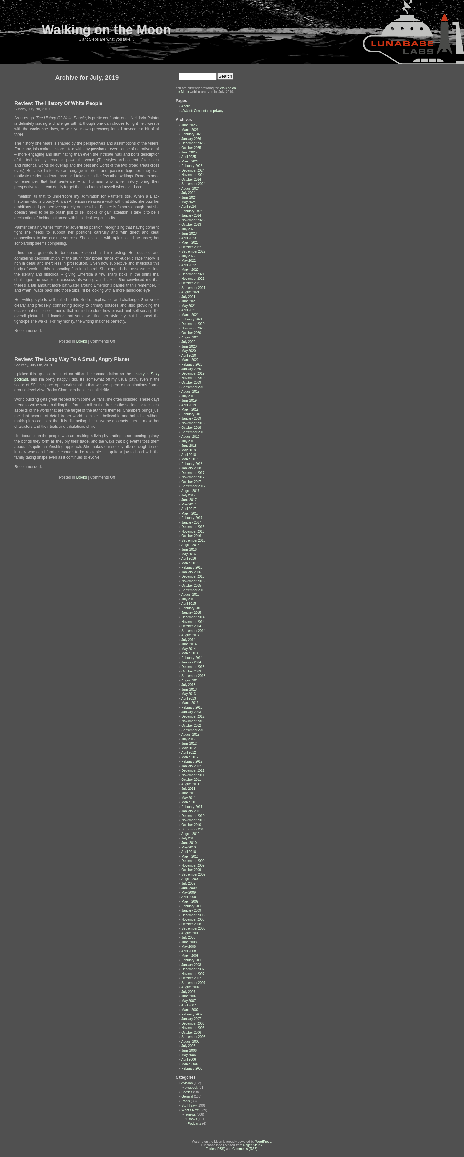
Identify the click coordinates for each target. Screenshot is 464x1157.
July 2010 (188, 838)
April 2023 (188, 238)
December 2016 (192, 527)
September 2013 (193, 676)
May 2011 (188, 797)
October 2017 (191, 482)
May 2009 (188, 892)
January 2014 (191, 662)
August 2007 (190, 987)
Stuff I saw (189, 1105)
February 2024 (191, 211)
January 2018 (191, 468)
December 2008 (192, 915)
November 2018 (192, 423)
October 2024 (191, 179)
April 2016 (188, 558)
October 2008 (191, 924)
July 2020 (188, 342)
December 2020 (192, 324)
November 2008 (192, 919)
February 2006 (191, 1068)
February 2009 (191, 906)
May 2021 (188, 306)
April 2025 (188, 157)
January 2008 (191, 964)
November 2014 (192, 621)
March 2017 (189, 513)
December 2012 (192, 716)
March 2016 (189, 563)
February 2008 (191, 960)
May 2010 (188, 847)
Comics (186, 1092)
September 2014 (193, 630)
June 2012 (189, 743)
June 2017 (189, 500)
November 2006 (192, 1028)
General (187, 1096)
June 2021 (189, 301)
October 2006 (191, 1032)
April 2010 (188, 852)
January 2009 (191, 910)
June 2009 (189, 888)
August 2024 (190, 188)
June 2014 (189, 644)
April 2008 (188, 951)
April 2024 (188, 206)
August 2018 (190, 436)
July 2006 (188, 1046)
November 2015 (192, 581)
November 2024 (192, 175)
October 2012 (191, 725)
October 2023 (191, 224)
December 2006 (192, 1023)
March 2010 (189, 856)
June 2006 (189, 1050)
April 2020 (188, 355)
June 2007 (189, 996)
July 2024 (188, 193)
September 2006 (193, 1037)
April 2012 (188, 752)
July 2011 (188, 788)
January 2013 (191, 712)
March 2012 (189, 757)
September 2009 (193, 874)
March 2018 (189, 459)
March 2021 (189, 315)
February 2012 (191, 761)
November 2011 (192, 775)
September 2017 (193, 486)
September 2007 (193, 983)
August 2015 (190, 594)
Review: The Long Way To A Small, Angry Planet (72, 359)
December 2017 (192, 473)
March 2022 (189, 269)
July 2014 (188, 640)
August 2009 (190, 879)
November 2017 (192, 477)
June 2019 (189, 400)
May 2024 (188, 202)
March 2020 (189, 360)
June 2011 (189, 793)
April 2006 (188, 1059)
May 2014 (188, 649)
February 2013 (191, 707)
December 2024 (192, 170)
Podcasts (194, 1123)
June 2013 (189, 689)
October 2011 (191, 779)
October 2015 (191, 585)
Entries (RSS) (215, 1149)
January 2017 (191, 522)
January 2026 (191, 139)
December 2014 (192, 617)
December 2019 (192, 373)
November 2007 (192, 974)
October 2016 (191, 536)
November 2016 (192, 531)
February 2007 (191, 1014)
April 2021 (188, 310)
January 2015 (191, 612)
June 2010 (189, 843)
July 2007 (188, 992)
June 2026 (189, 125)
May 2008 (188, 946)
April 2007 (188, 1005)
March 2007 (189, 1010)
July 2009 (188, 883)
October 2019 (191, 382)
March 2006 (189, 1064)
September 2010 (193, 829)
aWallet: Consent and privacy (202, 111)
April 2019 (188, 405)
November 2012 (192, 721)
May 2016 (188, 554)
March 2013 (189, 703)
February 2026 (191, 134)
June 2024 (189, 197)
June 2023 (189, 233)
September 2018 (193, 432)
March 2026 (189, 130)
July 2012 (188, 739)
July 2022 (188, 256)
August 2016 (190, 545)
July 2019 (188, 396)
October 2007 (191, 978)
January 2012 (191, 766)
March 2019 (189, 409)
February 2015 (191, 608)
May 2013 (188, 694)
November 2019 (192, 378)
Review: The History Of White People (58, 103)
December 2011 (192, 770)
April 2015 (188, 603)
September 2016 (193, 540)
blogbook (191, 1087)
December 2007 (192, 969)
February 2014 (191, 658)
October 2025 (191, 148)
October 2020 (191, 333)
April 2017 (188, 509)
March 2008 (189, 955)
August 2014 (190, 635)
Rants (185, 1101)
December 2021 (192, 274)
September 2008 (193, 928)
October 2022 (191, 247)
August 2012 (190, 734)
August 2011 (190, 784)
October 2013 (191, 671)
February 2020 (191, 364)
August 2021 (190, 292)
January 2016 (191, 572)
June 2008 (189, 942)
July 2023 (188, 229)
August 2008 (190, 933)
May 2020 (188, 351)
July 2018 (188, 441)
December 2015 (192, 576)
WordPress (263, 1141)
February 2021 (191, 319)
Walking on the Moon (106, 30)
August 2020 (190, 337)
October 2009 (191, 870)
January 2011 (191, 811)
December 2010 (192, 816)
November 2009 (192, 865)
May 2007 (188, 1001)
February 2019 (191, 414)
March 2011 (189, 802)
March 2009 (189, 901)
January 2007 (191, 1019)
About (185, 106)
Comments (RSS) (244, 1149)
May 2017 (188, 504)
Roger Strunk (252, 1145)
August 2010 (190, 834)
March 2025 (189, 161)
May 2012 (188, 748)
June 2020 (189, 346)
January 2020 (191, 369)
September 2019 (193, 387)
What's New (189, 1110)
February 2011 (191, 807)
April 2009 (188, 897)
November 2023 (192, 220)
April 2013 (188, 698)
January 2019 (191, 418)
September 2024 (193, 184)
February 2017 (191, 518)
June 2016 (189, 549)
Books (81, 341)
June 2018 (189, 445)
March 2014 (189, 653)
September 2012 (193, 730)
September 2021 (193, 287)
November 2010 (192, 820)
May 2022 (188, 260)
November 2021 (192, 278)
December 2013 (192, 667)
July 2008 (188, 937)
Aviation (187, 1083)
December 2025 (192, 143)
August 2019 (190, 391)
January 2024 (191, 215)
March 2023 (189, 242)
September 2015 (193, 590)
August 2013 (190, 680)
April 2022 (188, 265)
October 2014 (191, 626)
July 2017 (188, 495)
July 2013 (188, 685)
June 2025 (189, 152)
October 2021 (191, 283)
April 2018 (188, 454)
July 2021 (188, 297)
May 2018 (188, 450)
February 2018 (191, 464)
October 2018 (191, 427)
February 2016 (191, 567)
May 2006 (188, 1055)
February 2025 (191, 166)
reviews (190, 1114)
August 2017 (190, 491)
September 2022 (193, 251)
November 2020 (192, 328)
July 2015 (188, 599)
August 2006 (190, 1041)
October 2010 (191, 825)
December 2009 (192, 861)
